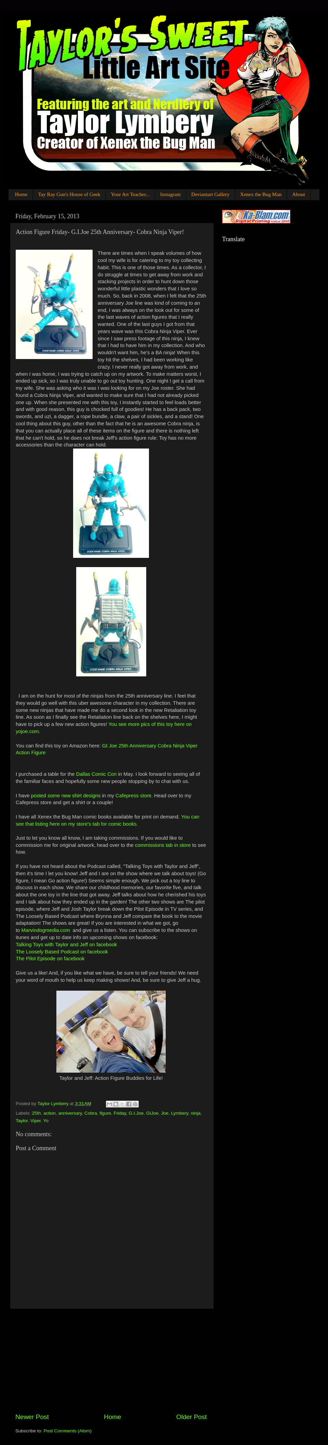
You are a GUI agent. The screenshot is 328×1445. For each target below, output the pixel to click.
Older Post (191, 1416)
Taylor (22, 1120)
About (298, 194)
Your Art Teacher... (130, 194)
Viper (35, 1120)
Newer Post (32, 1416)
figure (105, 1113)
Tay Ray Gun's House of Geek (69, 194)
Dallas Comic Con (96, 774)
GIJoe (152, 1113)
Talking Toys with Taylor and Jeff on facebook (66, 944)
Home (21, 194)
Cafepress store (133, 795)
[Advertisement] (111, 1360)
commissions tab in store (163, 845)
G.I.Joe (136, 1113)
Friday (120, 1113)
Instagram (170, 194)
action (49, 1113)
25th (36, 1113)
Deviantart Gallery (210, 194)
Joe (164, 1113)
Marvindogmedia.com (46, 930)
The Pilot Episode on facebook (50, 958)
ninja (196, 1113)
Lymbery (179, 1113)
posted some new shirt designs (66, 795)
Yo (46, 1120)
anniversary (70, 1113)
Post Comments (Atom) (68, 1430)
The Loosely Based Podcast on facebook (62, 951)
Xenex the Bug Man (261, 194)
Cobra (90, 1113)
